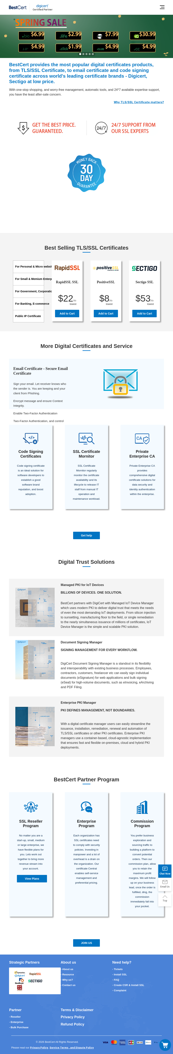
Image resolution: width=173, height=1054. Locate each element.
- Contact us (68, 985)
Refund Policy (72, 1024)
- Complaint (119, 990)
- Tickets (117, 969)
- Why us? (67, 979)
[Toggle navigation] (165, 1045)
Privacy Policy (73, 1017)
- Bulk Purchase (18, 1027)
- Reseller (15, 1016)
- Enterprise (16, 1022)
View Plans (32, 878)
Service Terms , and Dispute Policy (72, 1047)
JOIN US (86, 943)
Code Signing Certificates (30, 453)
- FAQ (115, 979)
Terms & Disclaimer (77, 1010)
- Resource (67, 974)
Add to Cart (67, 313)
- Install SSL (119, 974)
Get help (86, 535)
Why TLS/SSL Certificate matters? (139, 102)
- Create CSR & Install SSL (128, 985)
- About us (67, 969)
